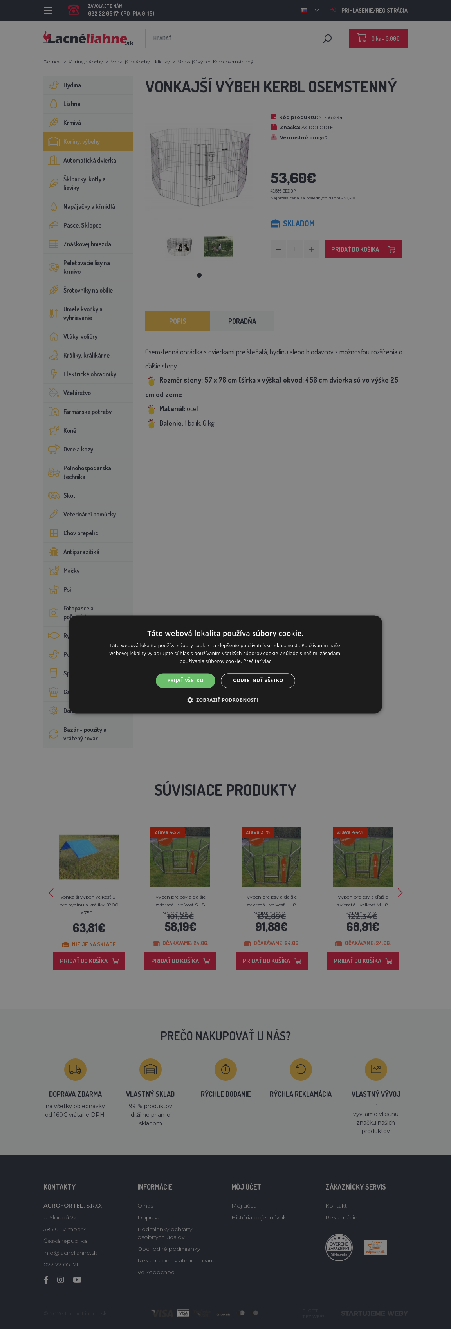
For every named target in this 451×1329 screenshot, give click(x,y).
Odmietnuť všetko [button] (258, 680)
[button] (225, 700)
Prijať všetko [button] (186, 680)
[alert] (225, 664)
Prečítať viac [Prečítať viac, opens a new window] (257, 661)
